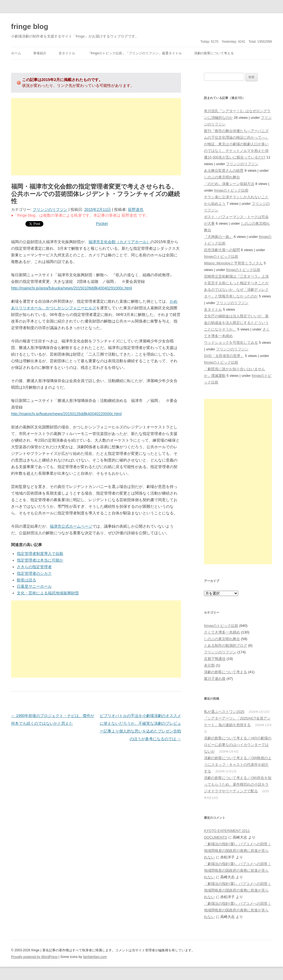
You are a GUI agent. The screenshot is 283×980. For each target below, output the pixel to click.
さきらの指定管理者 (34, 567)
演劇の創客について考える (214, 53)
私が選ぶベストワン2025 (224, 712)
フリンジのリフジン (50, 209)
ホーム (16, 53)
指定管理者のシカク (34, 573)
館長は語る (26, 580)
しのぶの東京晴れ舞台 (222, 177)
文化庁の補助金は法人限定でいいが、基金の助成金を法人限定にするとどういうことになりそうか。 (236, 322)
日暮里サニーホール (34, 586)
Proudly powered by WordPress (34, 957)
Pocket (102, 223)
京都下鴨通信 (215, 659)
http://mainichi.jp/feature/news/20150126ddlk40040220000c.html (66, 414)
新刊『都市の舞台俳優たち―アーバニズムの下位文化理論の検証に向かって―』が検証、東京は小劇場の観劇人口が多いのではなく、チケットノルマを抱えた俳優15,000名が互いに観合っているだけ (236, 144)
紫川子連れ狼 (215, 678)
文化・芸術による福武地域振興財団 (48, 593)
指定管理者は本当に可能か (40, 560)
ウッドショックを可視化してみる (231, 342)
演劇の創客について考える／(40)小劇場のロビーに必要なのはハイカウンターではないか (237, 744)
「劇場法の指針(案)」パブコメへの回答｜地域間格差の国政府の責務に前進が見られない (237, 850)
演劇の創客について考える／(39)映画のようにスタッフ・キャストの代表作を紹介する (237, 764)
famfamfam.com (95, 957)
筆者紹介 (39, 53)
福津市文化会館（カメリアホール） (119, 242)
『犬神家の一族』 (218, 237)
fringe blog (29, 26)
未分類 (209, 665)
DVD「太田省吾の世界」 (224, 356)
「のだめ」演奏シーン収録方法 (229, 184)
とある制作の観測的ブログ (225, 645)
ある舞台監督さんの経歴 (223, 170)
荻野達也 (135, 209)
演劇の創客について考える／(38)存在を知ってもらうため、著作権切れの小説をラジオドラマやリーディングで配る (237, 784)
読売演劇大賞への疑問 (222, 250)
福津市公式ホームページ (71, 526)
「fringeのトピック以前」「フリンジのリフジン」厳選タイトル (134, 53)
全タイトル (67, 53)
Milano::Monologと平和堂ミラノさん (233, 263)
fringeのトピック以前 (231, 190)
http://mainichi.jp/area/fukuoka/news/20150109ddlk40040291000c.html (71, 288)
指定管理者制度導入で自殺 (40, 553)
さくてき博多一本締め (222, 632)
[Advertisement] (96, 136)
